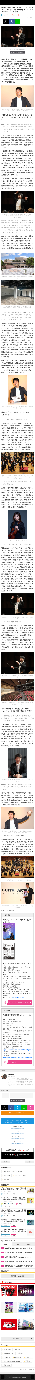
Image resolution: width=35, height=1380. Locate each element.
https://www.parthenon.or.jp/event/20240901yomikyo (18, 1050)
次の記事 (29, 1162)
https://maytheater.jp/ (17, 997)
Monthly (29, 1244)
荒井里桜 (5, 1179)
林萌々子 (16, 1349)
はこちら (20, 1062)
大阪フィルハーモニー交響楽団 (12, 1171)
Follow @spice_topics (17, 1128)
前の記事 (5, 1162)
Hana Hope (17, 1357)
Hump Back (6, 1349)
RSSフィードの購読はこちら (20, 1112)
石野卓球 (19, 1353)
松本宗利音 (6, 1175)
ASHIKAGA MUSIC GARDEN (11, 1361)
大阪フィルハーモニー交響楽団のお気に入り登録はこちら (20, 1003)
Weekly (17, 1244)
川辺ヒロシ (6, 1365)
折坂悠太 (27, 1361)
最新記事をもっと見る (21, 1276)
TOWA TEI (6, 1357)
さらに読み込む (22, 1339)
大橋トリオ (28, 1357)
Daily (5, 1244)
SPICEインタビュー (20, 1175)
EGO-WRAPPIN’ (8, 1353)
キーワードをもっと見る (27, 1369)
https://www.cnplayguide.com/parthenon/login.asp (17, 1057)
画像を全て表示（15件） (17, 52)
